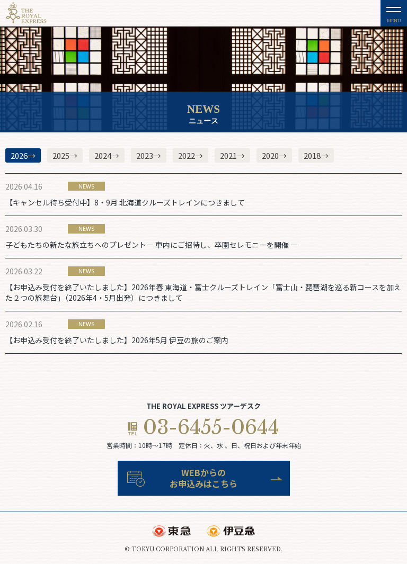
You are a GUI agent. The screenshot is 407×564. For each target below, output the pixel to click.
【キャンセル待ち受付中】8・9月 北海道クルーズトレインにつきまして (125, 202)
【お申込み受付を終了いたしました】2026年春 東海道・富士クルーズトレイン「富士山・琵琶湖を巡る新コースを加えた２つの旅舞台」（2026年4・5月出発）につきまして (203, 292)
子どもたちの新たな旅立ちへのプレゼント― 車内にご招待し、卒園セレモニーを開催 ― (151, 244)
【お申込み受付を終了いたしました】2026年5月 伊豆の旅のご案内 (116, 340)
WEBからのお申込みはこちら (203, 478)
